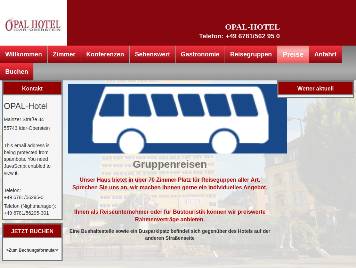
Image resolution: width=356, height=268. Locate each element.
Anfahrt (325, 54)
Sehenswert (152, 54)
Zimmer (64, 54)
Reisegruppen (251, 54)
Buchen (16, 71)
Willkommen (23, 54)
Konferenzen (105, 54)
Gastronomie (200, 54)
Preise (293, 54)
